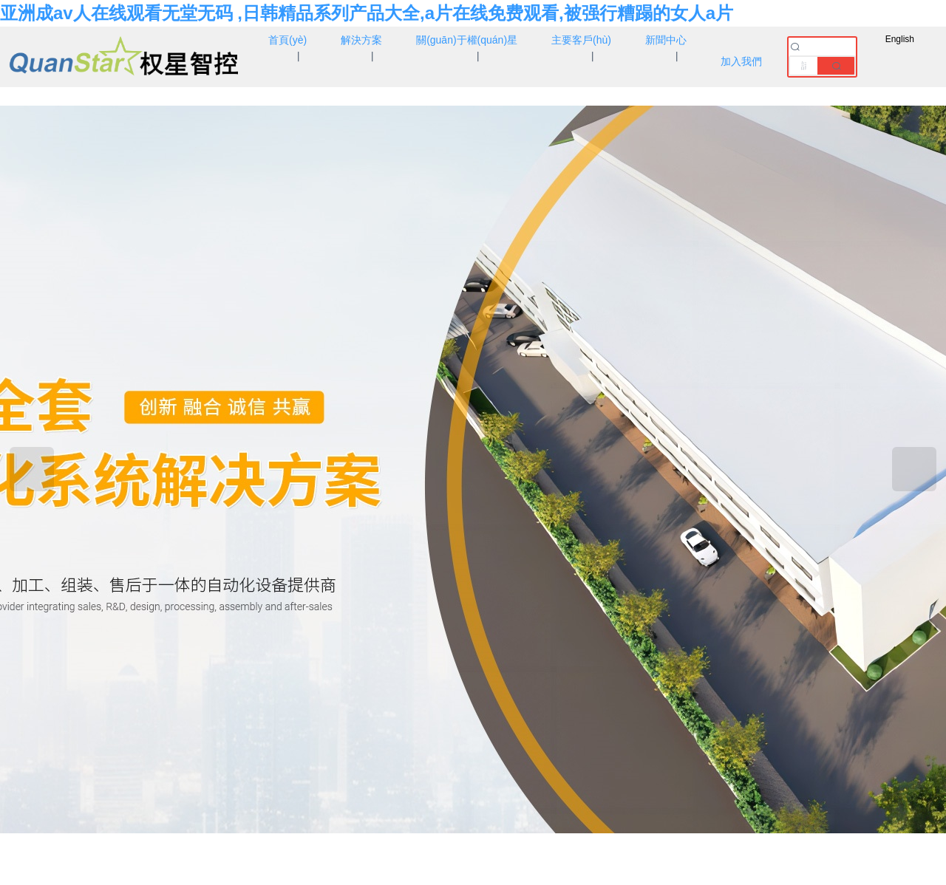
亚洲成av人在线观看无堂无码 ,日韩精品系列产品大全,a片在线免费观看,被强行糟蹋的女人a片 (366, 13)
